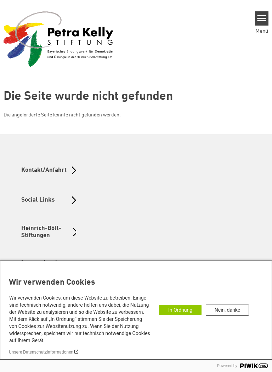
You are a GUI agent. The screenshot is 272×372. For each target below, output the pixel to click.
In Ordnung (180, 310)
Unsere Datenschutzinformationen (41, 352)
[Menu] (262, 18)
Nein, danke (227, 310)
